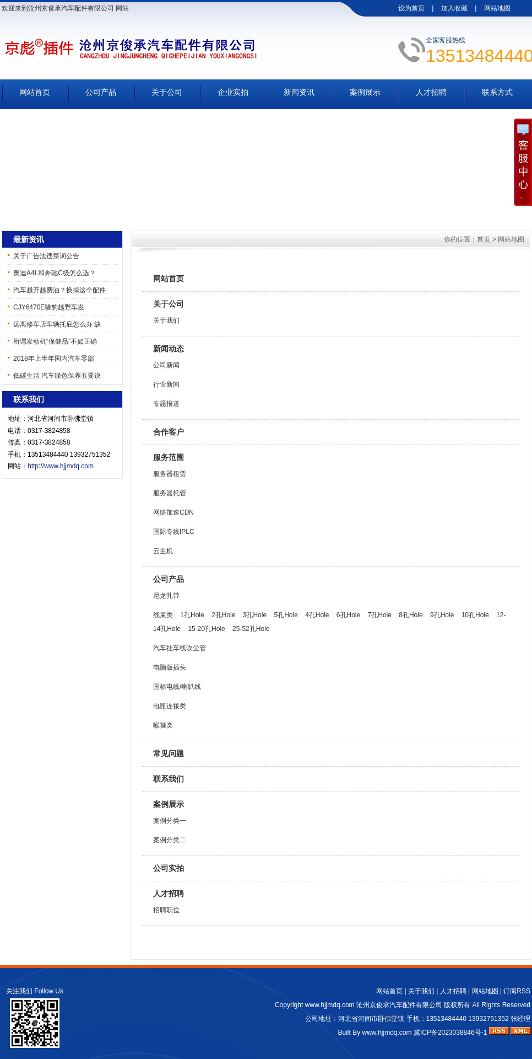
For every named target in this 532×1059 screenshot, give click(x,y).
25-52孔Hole (250, 629)
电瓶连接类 (169, 706)
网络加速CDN (173, 512)
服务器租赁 (169, 474)
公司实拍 (168, 868)
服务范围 (168, 457)
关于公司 (166, 92)
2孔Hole (223, 615)
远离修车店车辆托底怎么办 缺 (57, 324)
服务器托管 (169, 493)
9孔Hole (442, 615)
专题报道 (166, 404)
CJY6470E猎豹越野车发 (48, 307)
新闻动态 (168, 348)
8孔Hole (410, 615)
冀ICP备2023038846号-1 (450, 1032)
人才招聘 (431, 92)
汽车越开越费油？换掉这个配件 (59, 290)
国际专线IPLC (173, 532)
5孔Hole (285, 615)
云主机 (163, 551)
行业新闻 (166, 384)
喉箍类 (163, 725)
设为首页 (411, 8)
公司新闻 (166, 365)
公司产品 (100, 92)
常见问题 (168, 753)
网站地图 (497, 8)
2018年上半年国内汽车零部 (53, 358)
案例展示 (365, 92)
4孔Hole (317, 615)
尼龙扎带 (166, 596)
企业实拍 (233, 92)
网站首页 (34, 92)
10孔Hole (475, 615)
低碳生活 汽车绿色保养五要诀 (57, 375)
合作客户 (168, 431)
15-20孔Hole (206, 629)
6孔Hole (348, 615)
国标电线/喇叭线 (177, 687)
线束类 (163, 615)
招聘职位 (166, 910)
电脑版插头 (169, 667)
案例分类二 (169, 840)
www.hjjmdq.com (330, 1005)
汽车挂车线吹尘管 (179, 648)
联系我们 (168, 778)
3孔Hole (255, 615)
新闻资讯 (299, 92)
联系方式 (497, 92)
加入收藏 (454, 8)
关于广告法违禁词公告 (46, 256)
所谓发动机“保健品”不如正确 (55, 341)
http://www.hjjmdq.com (61, 466)
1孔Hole (192, 615)
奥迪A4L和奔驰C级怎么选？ (54, 273)
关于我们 (166, 320)
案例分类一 (169, 821)
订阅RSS (516, 991)
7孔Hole (380, 615)
